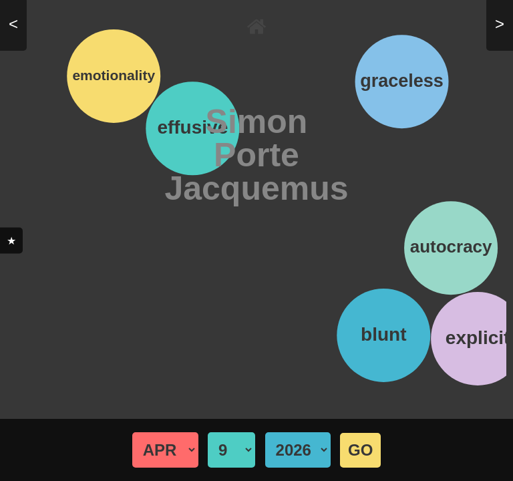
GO (360, 450)
